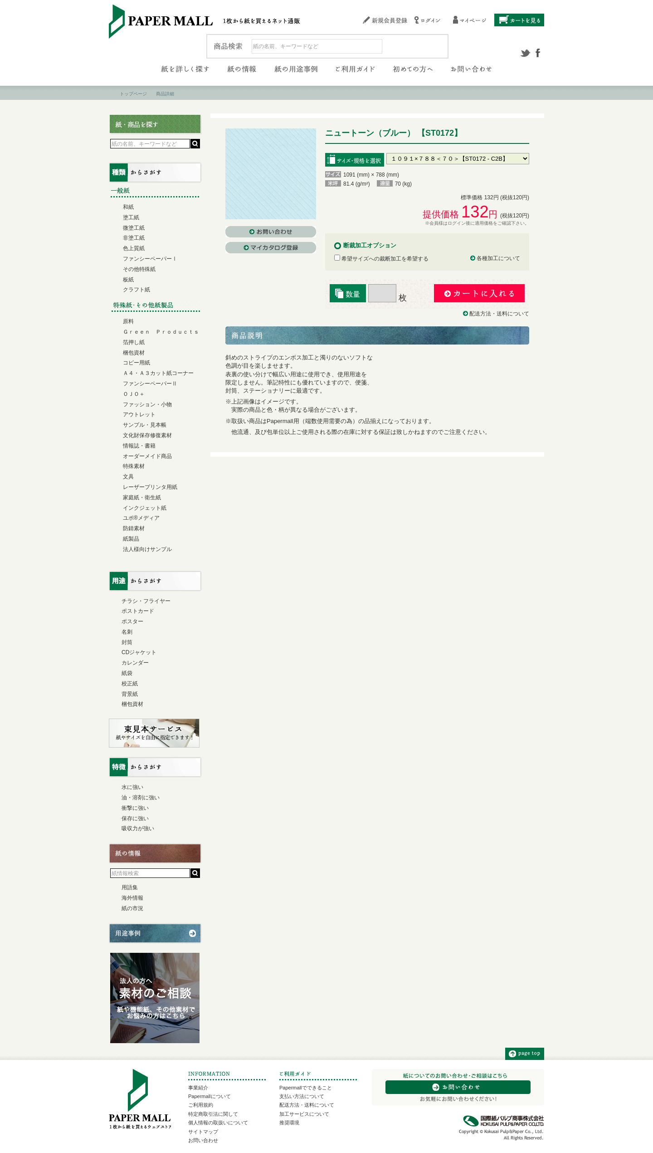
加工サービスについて (304, 1114)
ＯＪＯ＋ (134, 394)
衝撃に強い (135, 808)
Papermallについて (209, 1096)
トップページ (133, 93)
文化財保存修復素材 (147, 435)
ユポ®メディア (141, 518)
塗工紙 (131, 217)
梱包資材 (134, 353)
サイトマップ (203, 1131)
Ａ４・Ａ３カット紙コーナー (158, 373)
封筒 (127, 642)
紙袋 (127, 673)
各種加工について (498, 258)
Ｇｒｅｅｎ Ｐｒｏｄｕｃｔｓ (161, 332)
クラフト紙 (136, 289)
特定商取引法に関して (213, 1114)
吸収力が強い (138, 828)
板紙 (128, 279)
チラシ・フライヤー (146, 601)
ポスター (132, 621)
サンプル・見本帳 (144, 425)
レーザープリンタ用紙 (150, 487)
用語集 (130, 887)
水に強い (132, 787)
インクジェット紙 (144, 508)
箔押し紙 (134, 342)
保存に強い (135, 818)
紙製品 (131, 539)
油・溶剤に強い (141, 797)
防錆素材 (134, 528)
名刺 (127, 632)
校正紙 (130, 683)
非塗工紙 (134, 238)
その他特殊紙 (139, 269)
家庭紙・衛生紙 (142, 497)
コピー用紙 (136, 363)
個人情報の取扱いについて (218, 1122)
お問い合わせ (203, 1140)
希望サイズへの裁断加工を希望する (381, 259)
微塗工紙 (134, 228)
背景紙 (130, 694)
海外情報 (132, 898)
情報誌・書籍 (139, 446)
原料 (128, 321)
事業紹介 (198, 1087)
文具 (128, 476)
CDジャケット (139, 652)
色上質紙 (134, 248)
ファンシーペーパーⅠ (150, 259)
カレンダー (135, 663)
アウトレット (139, 414)
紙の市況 (132, 908)
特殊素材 (134, 466)
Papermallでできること (305, 1087)
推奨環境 (289, 1122)
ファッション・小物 (147, 404)
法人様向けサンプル (147, 549)
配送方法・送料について (499, 313)
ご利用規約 (200, 1105)
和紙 (128, 207)
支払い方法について (301, 1096)
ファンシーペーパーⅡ (150, 383)
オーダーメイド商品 (147, 456)
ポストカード (138, 611)
